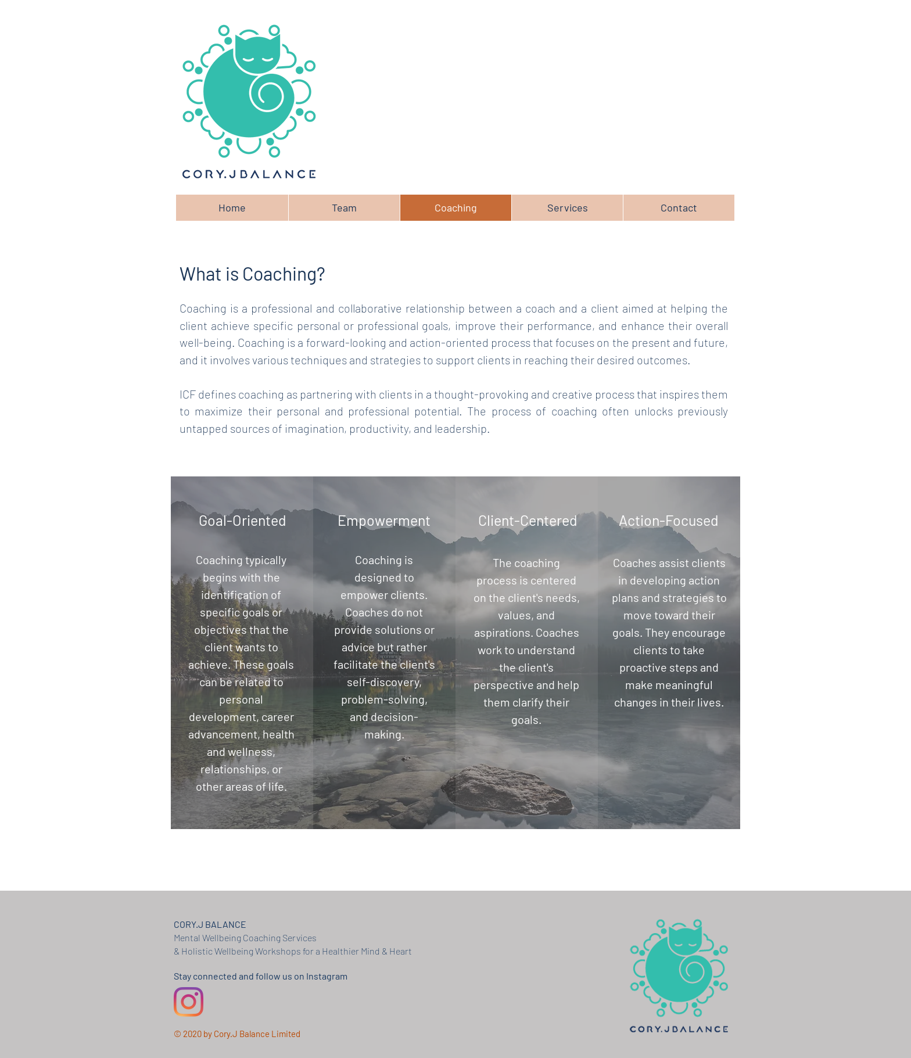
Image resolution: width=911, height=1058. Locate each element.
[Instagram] (188, 1002)
